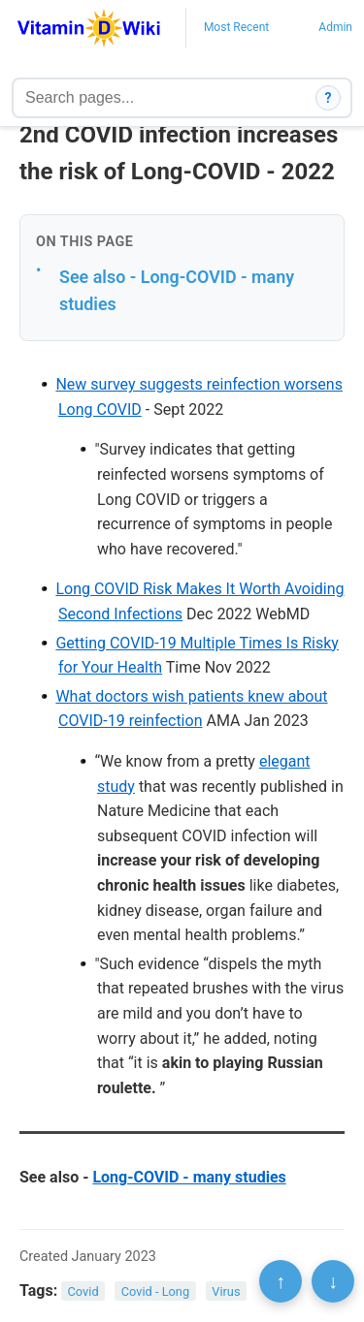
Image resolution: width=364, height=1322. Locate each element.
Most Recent (236, 27)
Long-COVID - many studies (188, 1177)
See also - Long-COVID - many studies (176, 291)
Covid (83, 1291)
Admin (335, 27)
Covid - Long (155, 1291)
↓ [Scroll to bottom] (333, 1281)
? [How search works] (328, 98)
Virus (226, 1291)
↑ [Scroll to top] (280, 1281)
